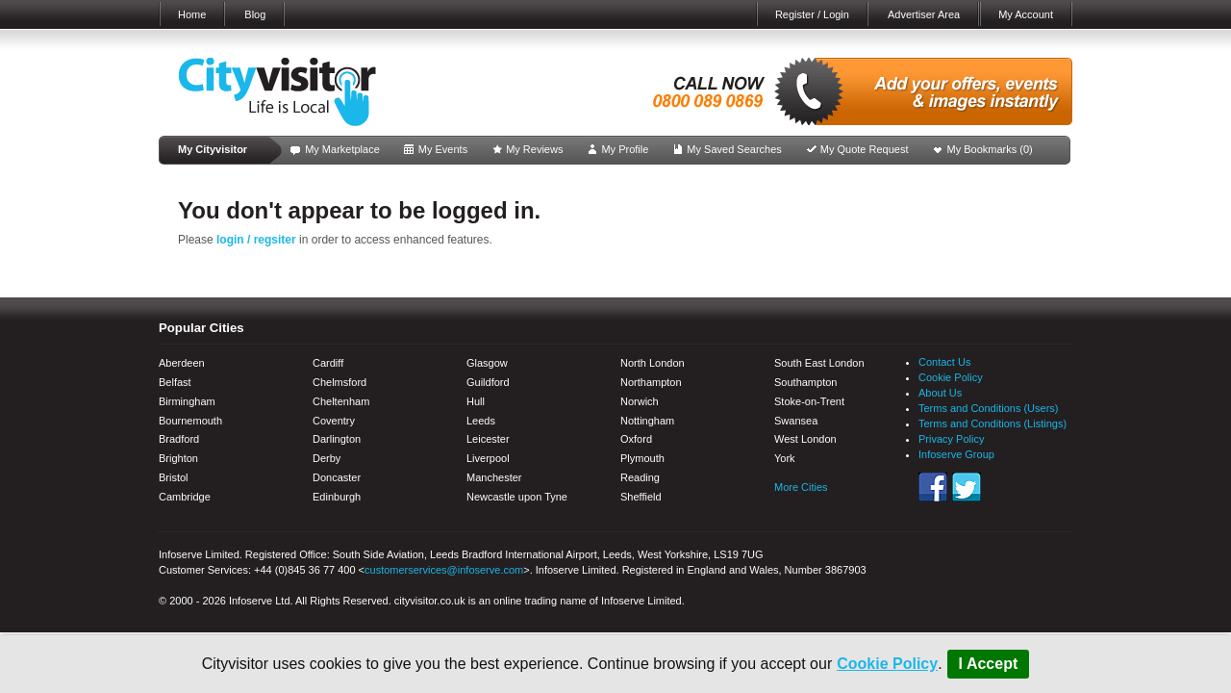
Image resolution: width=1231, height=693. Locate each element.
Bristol (173, 477)
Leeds (480, 420)
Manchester (493, 477)
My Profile (624, 149)
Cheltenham (341, 401)
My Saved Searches (734, 149)
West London (805, 439)
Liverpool (488, 458)
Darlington (337, 439)
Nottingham (647, 420)
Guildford (488, 382)
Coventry (334, 420)
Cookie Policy (887, 663)
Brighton (178, 458)
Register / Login (812, 14)
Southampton (805, 382)
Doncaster (337, 477)
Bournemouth (190, 420)
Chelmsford (339, 382)
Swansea (795, 420)
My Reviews (534, 149)
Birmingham (187, 401)
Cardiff (328, 363)
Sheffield (641, 496)
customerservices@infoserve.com (443, 570)
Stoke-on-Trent (809, 401)
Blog (254, 14)
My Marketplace (342, 149)
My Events (442, 149)
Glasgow (487, 363)
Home (192, 14)
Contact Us (944, 362)
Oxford (636, 439)
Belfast (175, 382)
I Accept (988, 663)
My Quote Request (864, 149)
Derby (326, 458)
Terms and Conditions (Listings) (992, 423)
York (784, 458)
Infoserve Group (956, 454)
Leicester (488, 439)
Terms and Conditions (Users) (988, 408)
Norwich (639, 401)
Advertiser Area (924, 14)
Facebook (932, 487)
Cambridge (185, 496)
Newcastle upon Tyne (516, 496)
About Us (940, 392)
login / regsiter (256, 239)
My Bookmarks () (990, 149)
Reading (640, 477)
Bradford (179, 439)
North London (652, 363)
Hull (475, 401)
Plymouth (642, 458)
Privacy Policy (951, 439)
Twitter (966, 487)
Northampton (651, 382)
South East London (819, 363)
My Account (1025, 14)
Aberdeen (182, 363)
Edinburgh (337, 496)
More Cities (801, 487)
